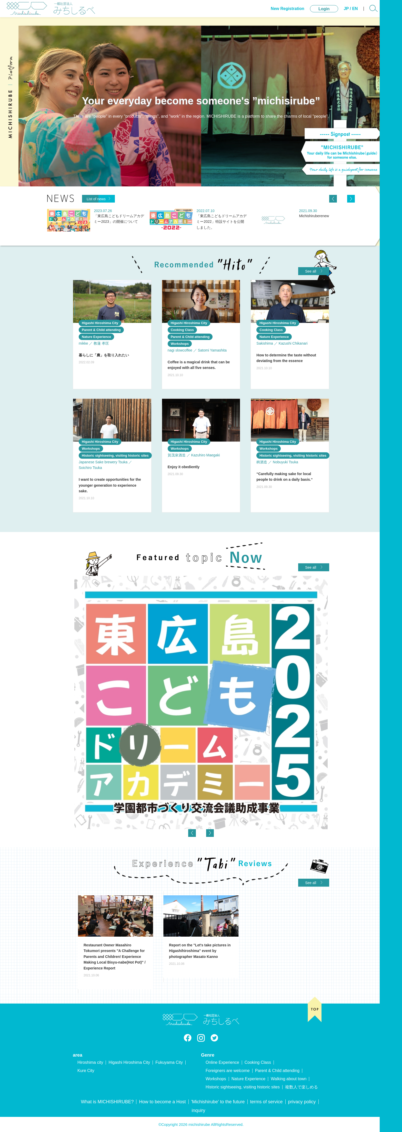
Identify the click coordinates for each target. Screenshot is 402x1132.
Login (312, 13)
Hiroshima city (90, 1062)
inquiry (198, 1110)
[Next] (351, 199)
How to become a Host (162, 1101)
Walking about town (288, 1079)
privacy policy (302, 1101)
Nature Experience (249, 1079)
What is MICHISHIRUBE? (107, 1101)
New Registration (276, 13)
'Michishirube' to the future (218, 1101)
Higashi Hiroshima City (129, 1062)
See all (313, 271)
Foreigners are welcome (228, 1070)
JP (334, 13)
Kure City (85, 1070)
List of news (98, 199)
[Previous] (333, 199)
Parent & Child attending (277, 1070)
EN (343, 13)
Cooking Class (258, 1062)
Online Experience (222, 1062)
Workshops (216, 1079)
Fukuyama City (169, 1062)
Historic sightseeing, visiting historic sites (243, 1087)
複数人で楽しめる (301, 1087)
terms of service (266, 1101)
